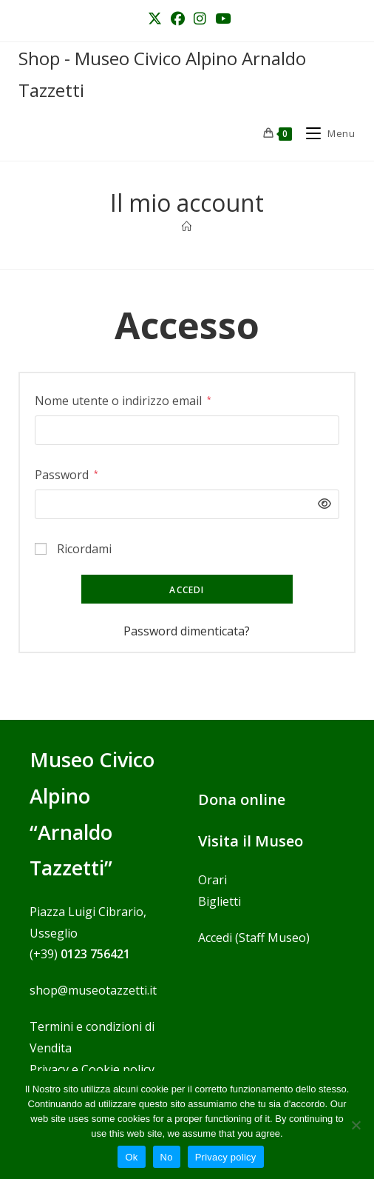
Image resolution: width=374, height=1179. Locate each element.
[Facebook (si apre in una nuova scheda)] (177, 19)
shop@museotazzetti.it (93, 990)
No (166, 1157)
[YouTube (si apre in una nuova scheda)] (221, 19)
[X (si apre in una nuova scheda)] (154, 19)
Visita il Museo (250, 841)
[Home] (186, 226)
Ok (131, 1157)
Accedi (186, 590)
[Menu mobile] (325, 133)
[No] (355, 1125)
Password (66, 473)
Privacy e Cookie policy (92, 1069)
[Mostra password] (320, 504)
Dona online (241, 799)
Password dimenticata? (186, 631)
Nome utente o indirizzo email (123, 399)
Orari (212, 880)
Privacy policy (225, 1157)
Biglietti (219, 901)
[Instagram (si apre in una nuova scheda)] (200, 19)
